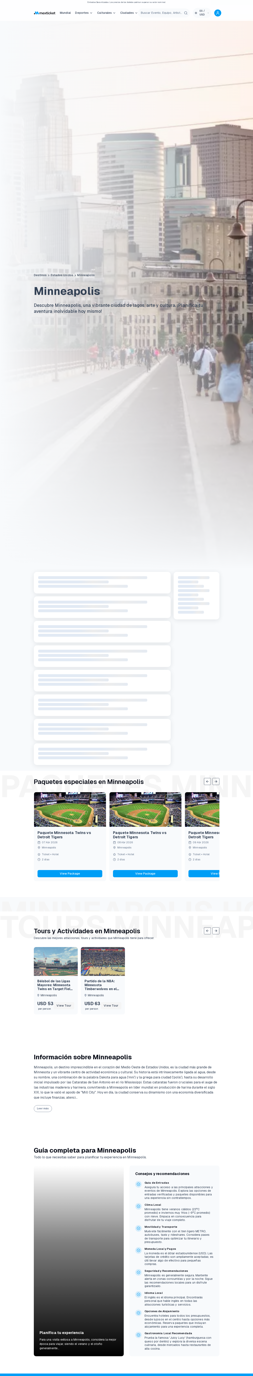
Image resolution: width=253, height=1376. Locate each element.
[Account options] (217, 12)
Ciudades (129, 13)
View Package (70, 873)
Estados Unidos (62, 275)
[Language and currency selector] (202, 13)
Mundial (65, 13)
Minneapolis (86, 275)
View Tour (63, 1005)
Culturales (106, 13)
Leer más (43, 1201)
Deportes (84, 13)
